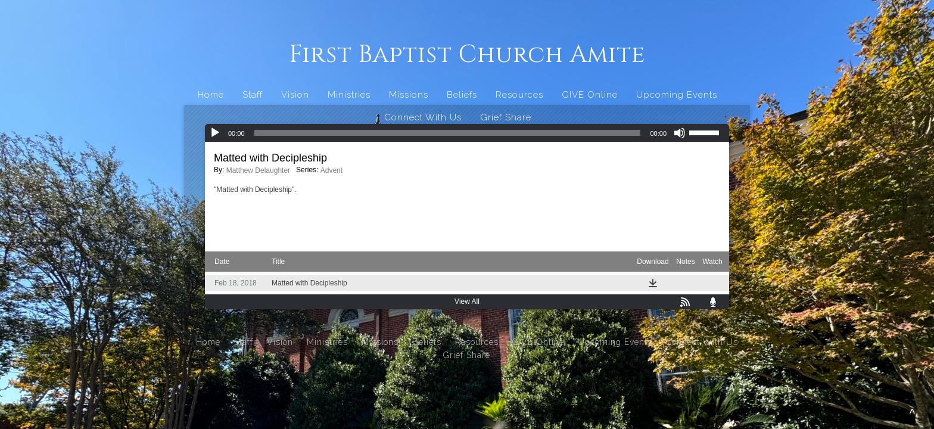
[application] (467, 133)
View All (467, 301)
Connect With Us (423, 117)
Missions (408, 94)
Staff (252, 94)
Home (211, 94)
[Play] (215, 133)
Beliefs (462, 94)
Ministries (349, 94)
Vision (295, 94)
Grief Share (505, 117)
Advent (331, 170)
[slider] (447, 133)
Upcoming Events (676, 94)
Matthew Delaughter (258, 170)
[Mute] (680, 133)
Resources (519, 94)
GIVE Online (590, 94)
